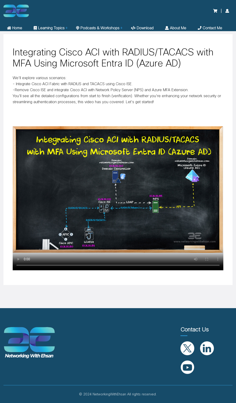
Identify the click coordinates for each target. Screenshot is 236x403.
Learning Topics (49, 28)
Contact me (210, 28)
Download (142, 28)
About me (175, 28)
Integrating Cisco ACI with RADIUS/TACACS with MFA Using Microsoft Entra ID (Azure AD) (113, 58)
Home (14, 28)
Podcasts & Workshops (97, 28)
